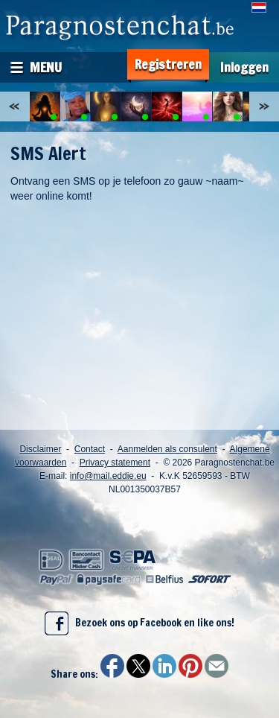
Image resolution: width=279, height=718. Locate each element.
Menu (46, 67)
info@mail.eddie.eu (108, 476)
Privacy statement (115, 462)
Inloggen (244, 67)
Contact (89, 449)
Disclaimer (40, 449)
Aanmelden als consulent (167, 449)
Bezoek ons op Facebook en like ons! (139, 623)
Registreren (168, 64)
